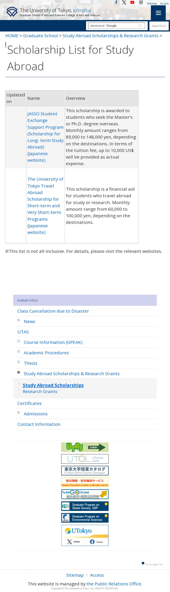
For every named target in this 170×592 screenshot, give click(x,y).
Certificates (29, 403)
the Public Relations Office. (114, 584)
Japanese (159, 25)
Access (164, 3)
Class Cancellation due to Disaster (53, 311)
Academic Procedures (46, 353)
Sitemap (152, 3)
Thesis (30, 363)
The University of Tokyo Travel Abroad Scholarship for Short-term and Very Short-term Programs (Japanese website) (45, 205)
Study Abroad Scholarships (53, 385)
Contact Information (38, 424)
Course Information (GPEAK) (53, 342)
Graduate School (40, 36)
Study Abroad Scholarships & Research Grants (111, 36)
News (29, 321)
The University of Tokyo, (60, 12)
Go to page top (154, 564)
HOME (11, 36)
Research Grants (40, 391)
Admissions (36, 414)
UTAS (23, 332)
